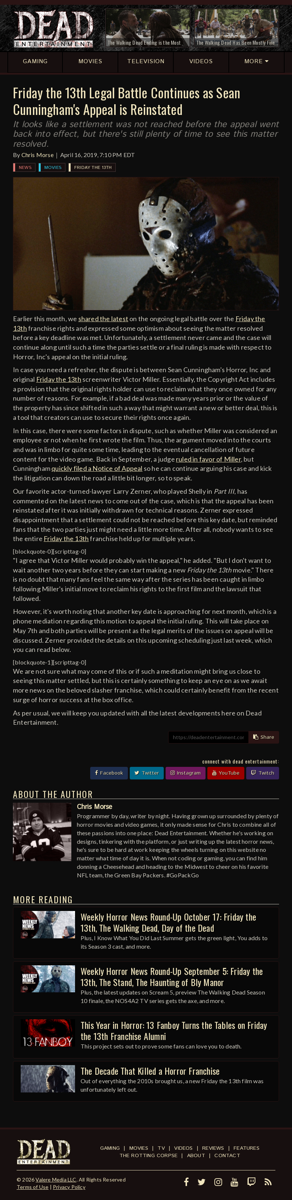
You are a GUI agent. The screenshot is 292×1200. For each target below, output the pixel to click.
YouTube (226, 773)
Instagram (185, 773)
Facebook (109, 773)
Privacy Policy (69, 1187)
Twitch (262, 773)
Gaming (110, 1148)
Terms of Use (32, 1187)
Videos (183, 1148)
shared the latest (103, 319)
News (25, 167)
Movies (52, 167)
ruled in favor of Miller (208, 459)
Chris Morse (37, 154)
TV (160, 1148)
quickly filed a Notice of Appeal (96, 468)
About (196, 1155)
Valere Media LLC (55, 1179)
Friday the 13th (93, 167)
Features (246, 1148)
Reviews (213, 1148)
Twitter (147, 773)
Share (263, 737)
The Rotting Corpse (148, 1155)
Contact (227, 1155)
